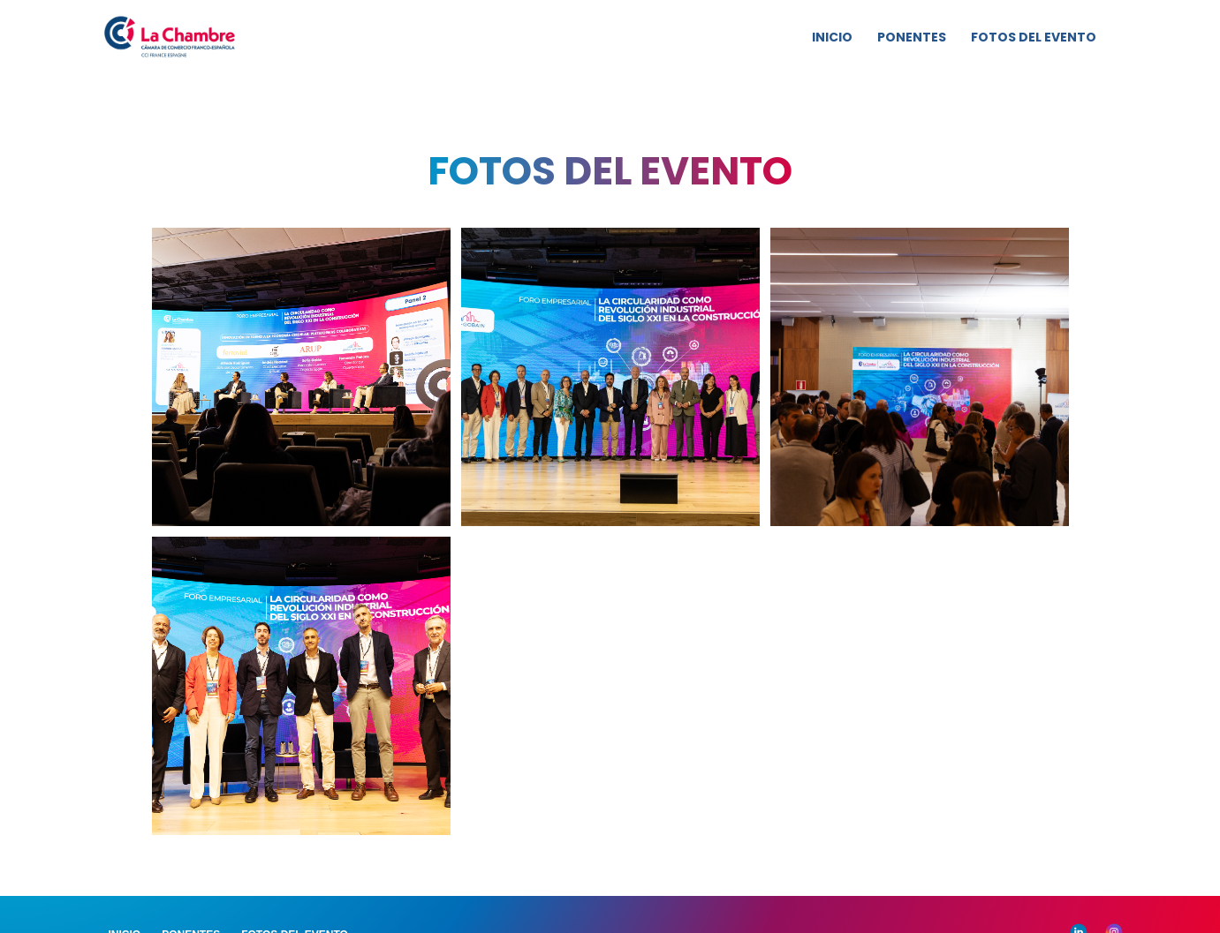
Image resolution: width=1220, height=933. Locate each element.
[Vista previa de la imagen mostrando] (301, 377)
